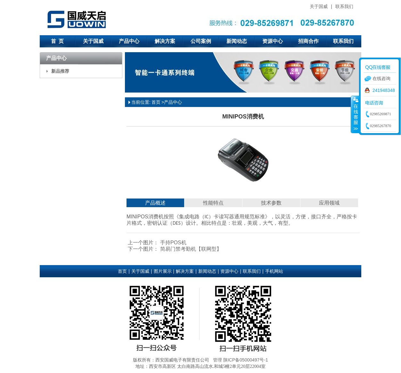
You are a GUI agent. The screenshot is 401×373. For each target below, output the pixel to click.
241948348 (383, 90)
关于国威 (319, 6)
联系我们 (344, 6)
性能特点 (213, 203)
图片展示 (163, 271)
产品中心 (129, 41)
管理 (217, 359)
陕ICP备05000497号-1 (245, 359)
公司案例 (201, 41)
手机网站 (274, 271)
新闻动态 (236, 41)
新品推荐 (60, 71)
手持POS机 (172, 242)
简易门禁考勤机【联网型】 (190, 249)
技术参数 (271, 203)
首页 (155, 102)
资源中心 (272, 41)
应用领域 (329, 203)
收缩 (355, 114)
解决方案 (165, 41)
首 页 (57, 41)
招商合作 (308, 41)
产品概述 (155, 203)
